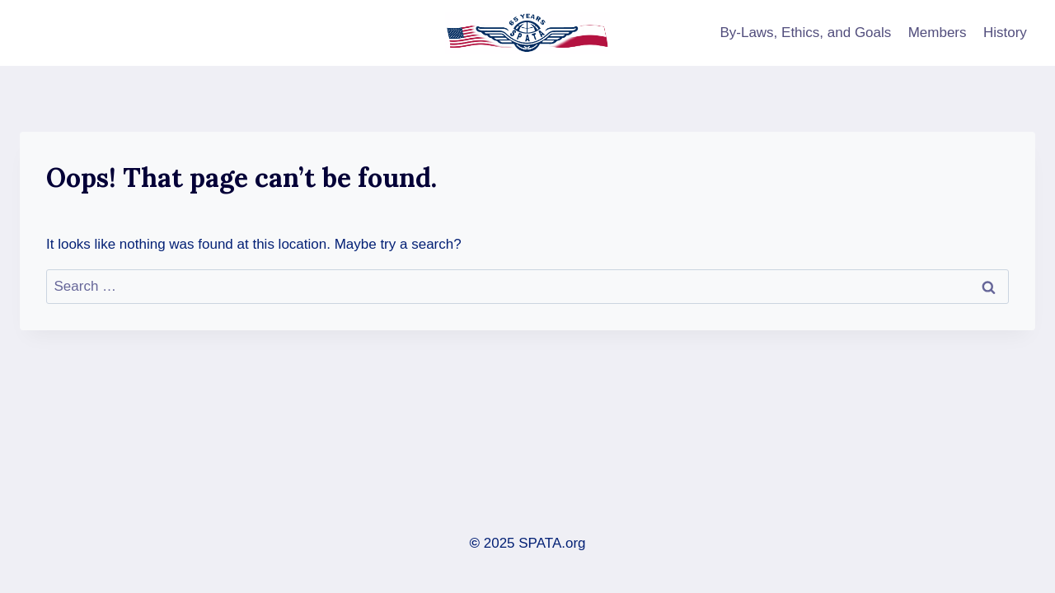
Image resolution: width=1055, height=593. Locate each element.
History (1005, 32)
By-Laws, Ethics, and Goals (805, 32)
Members (937, 32)
